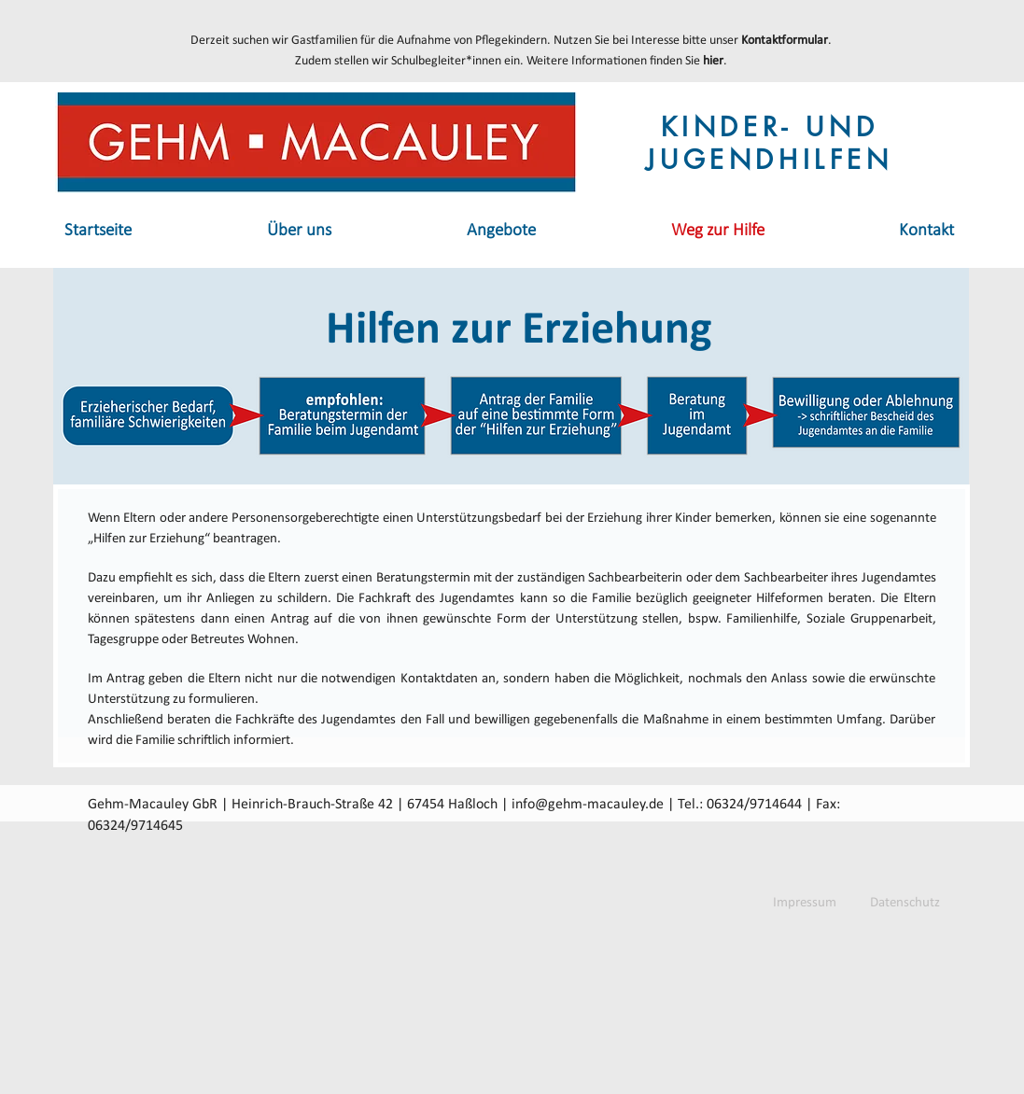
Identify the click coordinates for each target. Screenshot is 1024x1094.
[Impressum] (804, 902)
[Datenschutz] (905, 902)
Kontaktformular (784, 41)
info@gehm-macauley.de (588, 804)
